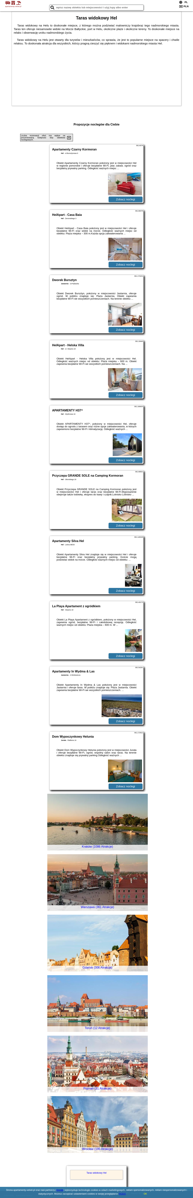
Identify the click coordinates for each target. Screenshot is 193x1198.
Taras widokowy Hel (96, 1173)
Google (60, 1190)
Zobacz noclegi (125, 199)
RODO (122, 1194)
